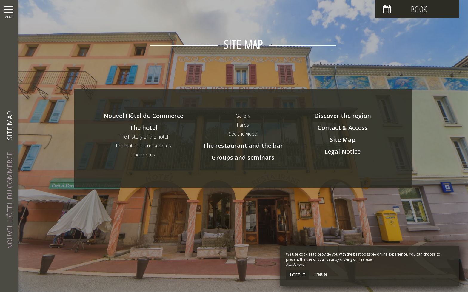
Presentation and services (143, 145)
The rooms (143, 154)
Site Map (342, 140)
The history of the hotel (143, 136)
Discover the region (342, 116)
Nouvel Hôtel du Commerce (143, 116)
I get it (297, 275)
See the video (243, 133)
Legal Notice (342, 151)
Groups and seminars (243, 157)
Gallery (242, 116)
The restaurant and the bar (243, 146)
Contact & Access (342, 128)
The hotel (143, 128)
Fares (243, 125)
